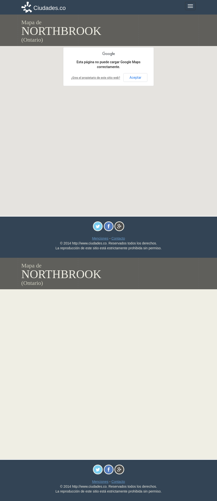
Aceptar (135, 77)
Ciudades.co (49, 8)
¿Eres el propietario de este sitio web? (95, 77)
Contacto (118, 238)
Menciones (100, 238)
